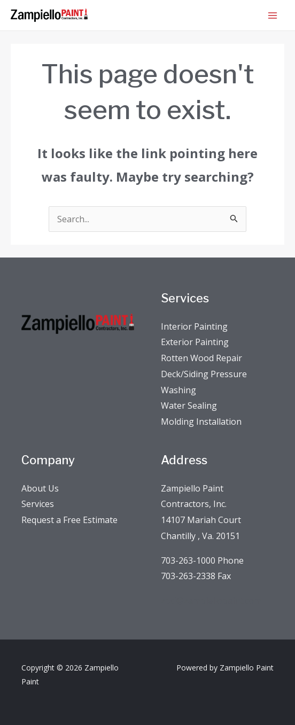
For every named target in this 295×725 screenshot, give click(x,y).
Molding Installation (201, 421)
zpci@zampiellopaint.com (211, 600)
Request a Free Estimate (69, 520)
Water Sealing (189, 405)
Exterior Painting (195, 342)
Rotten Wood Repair (201, 358)
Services (37, 504)
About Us (40, 488)
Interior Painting (194, 326)
